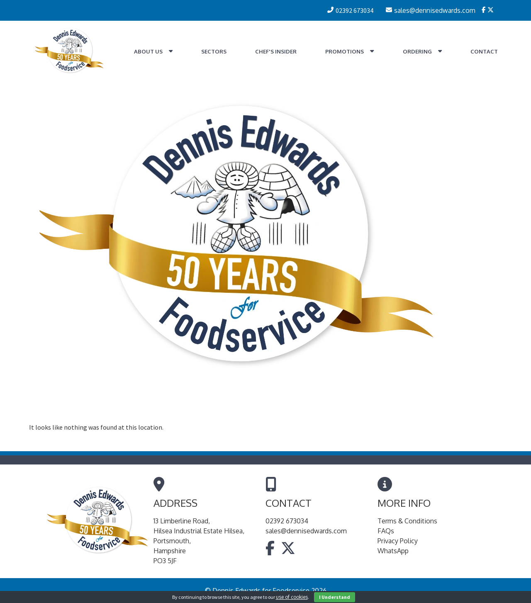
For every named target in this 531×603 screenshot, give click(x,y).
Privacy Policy (398, 541)
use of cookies (292, 597)
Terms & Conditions (407, 521)
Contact (484, 51)
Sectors (214, 51)
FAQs (386, 531)
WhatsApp (393, 551)
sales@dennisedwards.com (306, 531)
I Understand (334, 597)
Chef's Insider (276, 51)
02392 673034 (287, 521)
